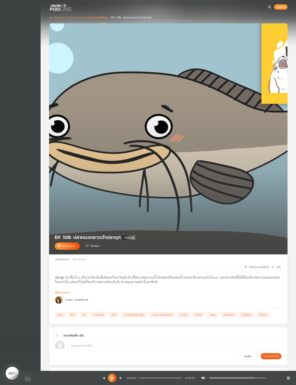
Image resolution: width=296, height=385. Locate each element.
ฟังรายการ (68, 246)
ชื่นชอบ (95, 245)
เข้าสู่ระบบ (280, 7)
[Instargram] (30, 353)
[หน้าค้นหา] (269, 7)
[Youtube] (22, 353)
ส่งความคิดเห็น (271, 356)
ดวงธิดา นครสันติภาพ (76, 300)
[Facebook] (6, 353)
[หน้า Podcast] (72, 6)
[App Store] (11, 342)
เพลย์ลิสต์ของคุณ (18, 33)
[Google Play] (29, 342)
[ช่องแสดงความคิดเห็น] (174, 345)
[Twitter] (14, 353)
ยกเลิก (247, 356)
